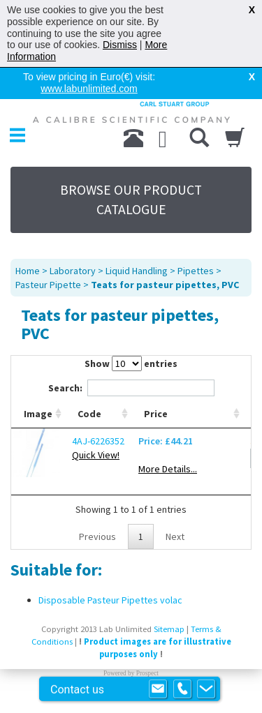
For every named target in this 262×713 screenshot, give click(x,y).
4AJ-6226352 (98, 441)
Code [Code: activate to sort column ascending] (89, 413)
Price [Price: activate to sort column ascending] (156, 413)
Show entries (131, 363)
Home (27, 270)
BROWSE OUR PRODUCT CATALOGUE (131, 199)
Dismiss (120, 44)
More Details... (167, 469)
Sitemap (169, 629)
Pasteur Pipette (48, 284)
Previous (97, 536)
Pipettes (195, 270)
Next (175, 536)
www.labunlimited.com (89, 88)
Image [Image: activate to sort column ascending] (38, 413)
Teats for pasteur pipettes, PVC (165, 284)
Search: (131, 388)
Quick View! (95, 455)
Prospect (147, 673)
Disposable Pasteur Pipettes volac (110, 600)
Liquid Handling (136, 270)
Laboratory (73, 270)
